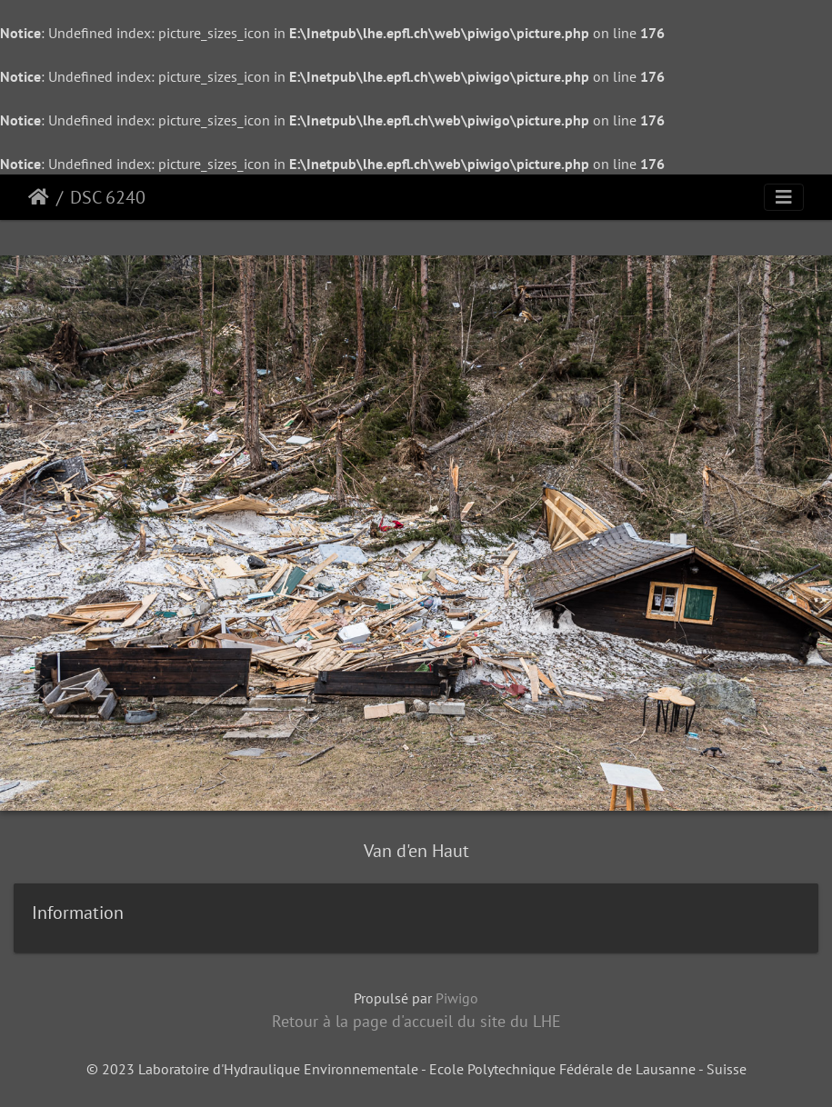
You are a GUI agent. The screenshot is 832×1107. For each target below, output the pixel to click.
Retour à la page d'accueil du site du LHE (416, 1021)
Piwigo (457, 998)
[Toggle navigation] (784, 197)
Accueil (38, 197)
